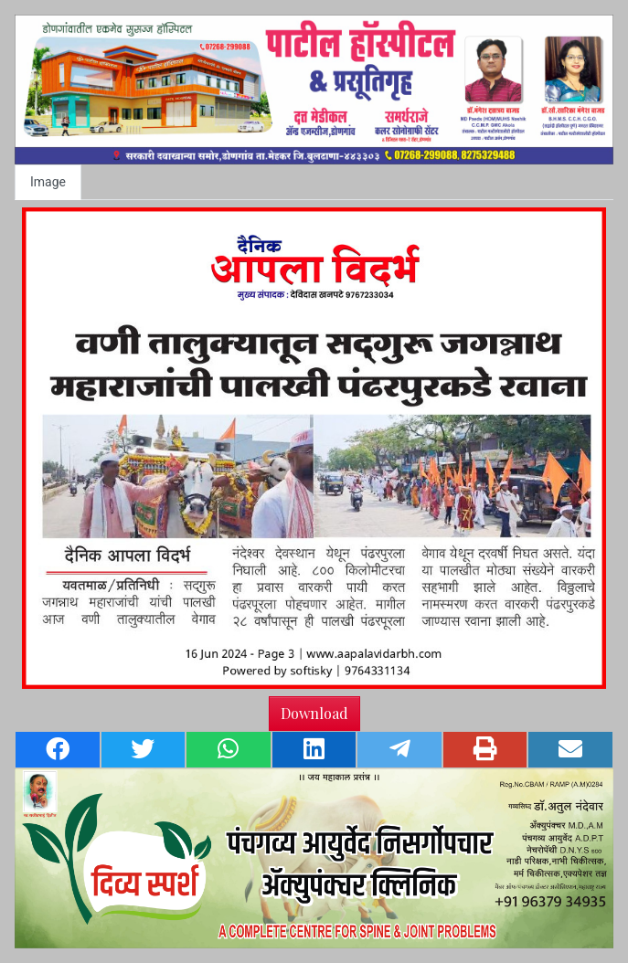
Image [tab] (48, 182)
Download (314, 713)
